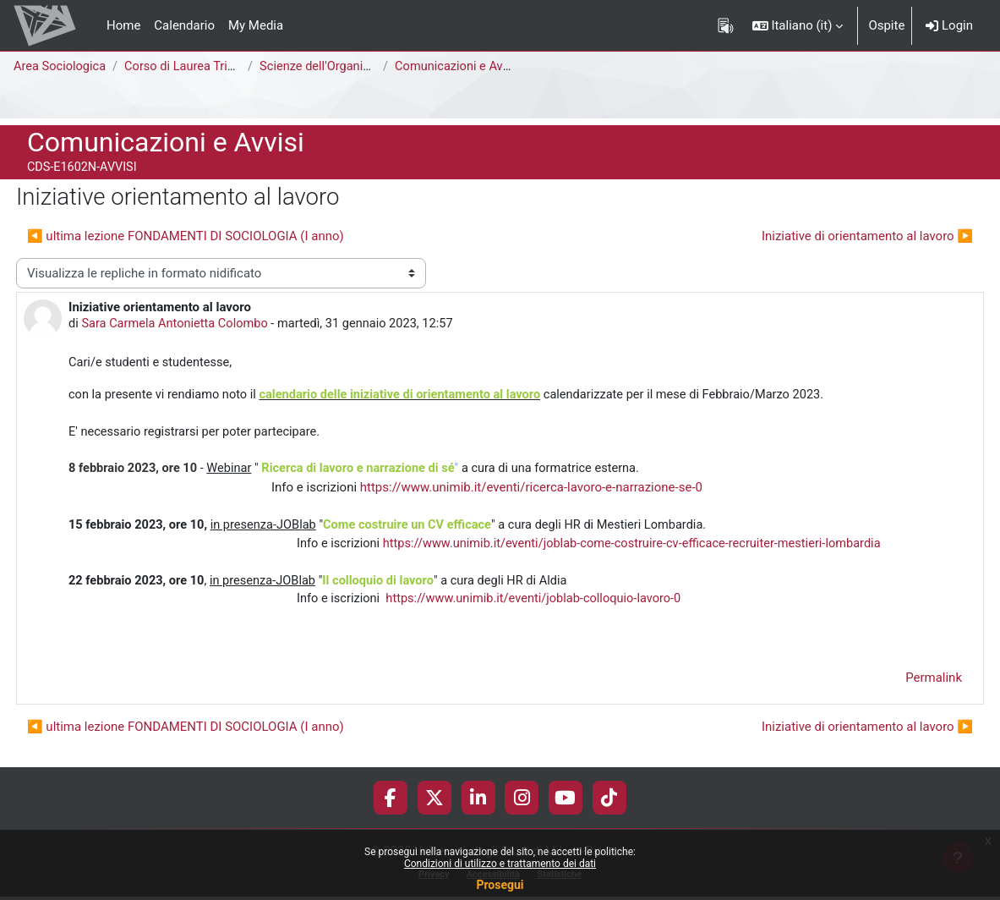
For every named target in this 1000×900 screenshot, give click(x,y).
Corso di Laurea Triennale (198, 66)
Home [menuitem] (123, 25)
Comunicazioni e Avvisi (462, 66)
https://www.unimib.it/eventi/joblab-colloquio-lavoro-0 (539, 605)
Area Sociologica (61, 66)
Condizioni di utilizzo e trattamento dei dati (500, 864)
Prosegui (499, 885)
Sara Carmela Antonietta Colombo (178, 324)
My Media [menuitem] (255, 25)
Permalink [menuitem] (933, 685)
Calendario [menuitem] (184, 25)
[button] (798, 25)
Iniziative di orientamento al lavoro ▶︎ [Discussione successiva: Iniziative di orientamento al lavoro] (867, 236)
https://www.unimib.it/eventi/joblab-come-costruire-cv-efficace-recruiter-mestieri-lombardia (641, 548)
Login (949, 25)
